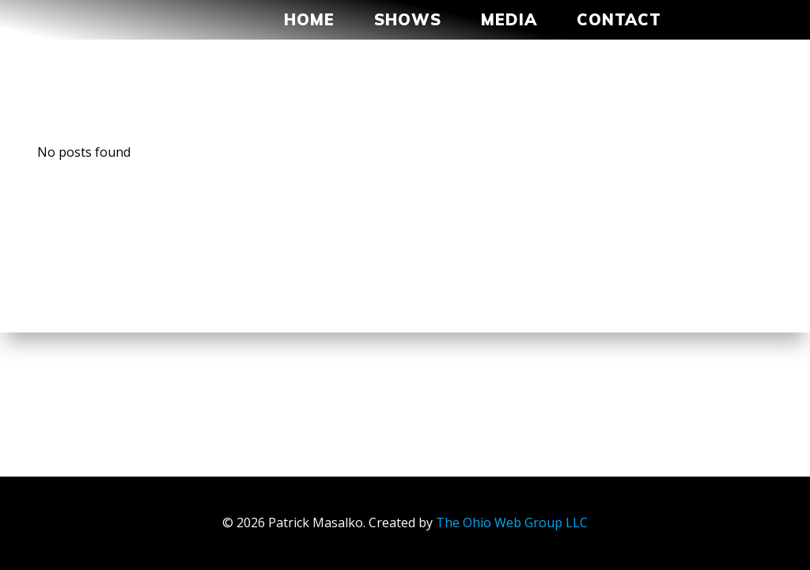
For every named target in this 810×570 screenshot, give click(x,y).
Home (309, 19)
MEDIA (509, 19)
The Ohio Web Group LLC (512, 522)
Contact (626, 19)
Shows (407, 19)
